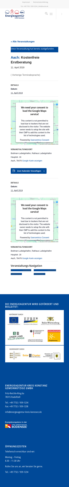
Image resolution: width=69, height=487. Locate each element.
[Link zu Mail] (62, 14)
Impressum (26, 2)
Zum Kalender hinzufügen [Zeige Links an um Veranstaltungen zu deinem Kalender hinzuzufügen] (29, 171)
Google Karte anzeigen (32, 161)
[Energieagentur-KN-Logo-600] (28, 13)
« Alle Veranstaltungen (23, 41)
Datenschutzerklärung (40, 2)
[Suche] (45, 13)
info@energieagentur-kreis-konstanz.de (23, 412)
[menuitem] (26, 2)
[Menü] (51, 14)
